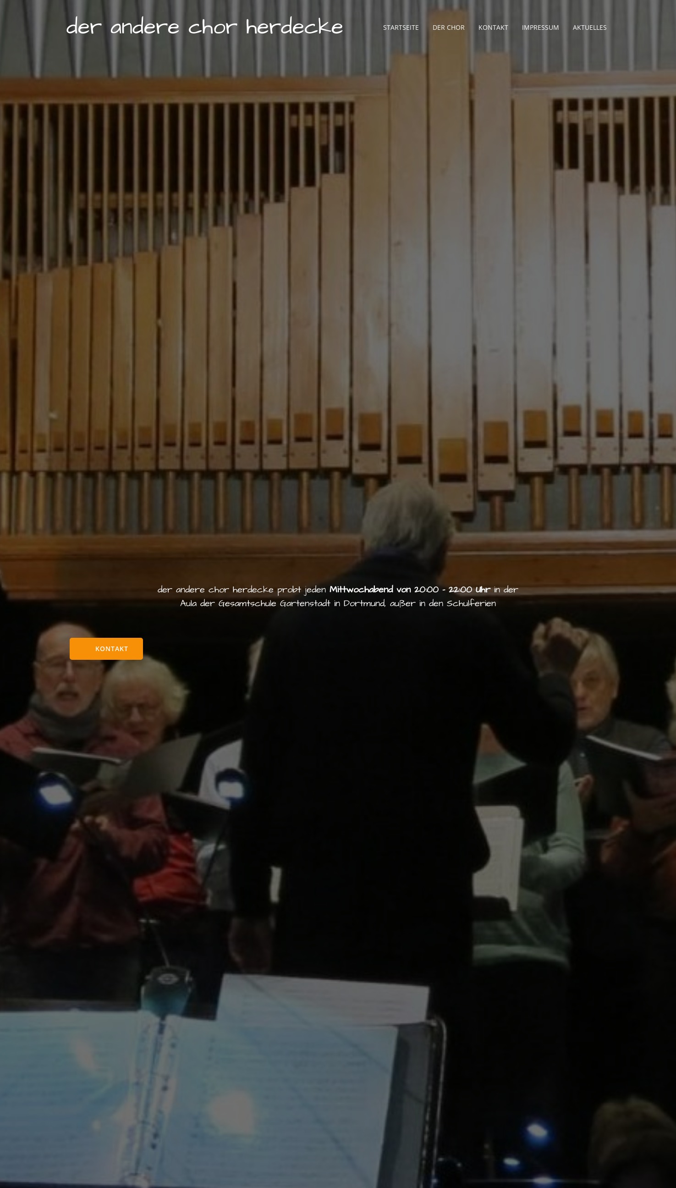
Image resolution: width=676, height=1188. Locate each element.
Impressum (540, 27)
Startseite (401, 27)
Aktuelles (590, 27)
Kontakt (493, 27)
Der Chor (449, 27)
